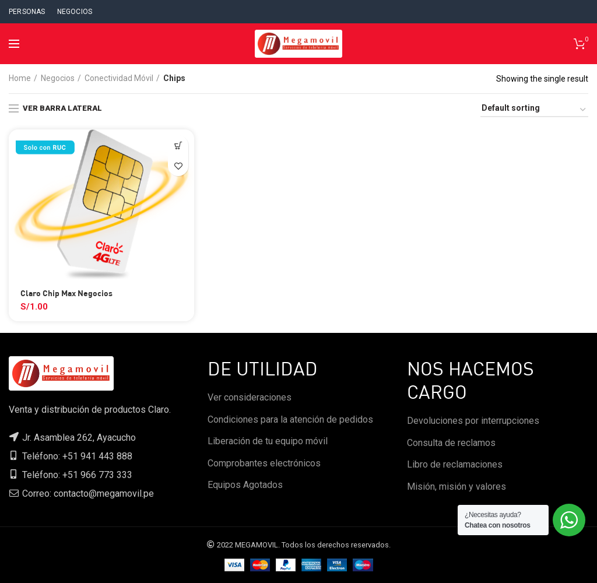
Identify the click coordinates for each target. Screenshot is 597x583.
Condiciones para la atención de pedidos (290, 419)
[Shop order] (534, 110)
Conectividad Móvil (119, 78)
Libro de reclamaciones (455, 464)
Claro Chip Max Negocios (66, 293)
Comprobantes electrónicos (264, 463)
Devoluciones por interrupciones (473, 420)
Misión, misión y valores (456, 486)
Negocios (58, 78)
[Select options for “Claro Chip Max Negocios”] (178, 145)
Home (20, 78)
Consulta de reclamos (451, 442)
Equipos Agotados (245, 484)
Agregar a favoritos (178, 166)
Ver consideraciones (250, 397)
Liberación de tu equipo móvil (268, 441)
